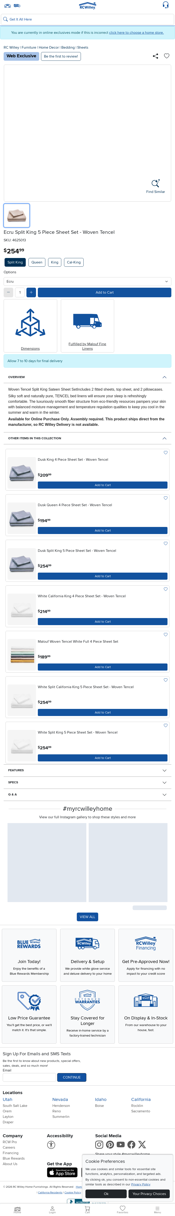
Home (79, 1199)
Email (7, 1082)
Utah (7, 1112)
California (141, 1112)
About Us (10, 1176)
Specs (13, 782)
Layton (8, 1129)
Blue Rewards (14, 1171)
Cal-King (74, 262)
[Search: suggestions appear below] (87, 19)
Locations (13, 1105)
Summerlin (60, 1129)
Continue (72, 1089)
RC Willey (11, 47)
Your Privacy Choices (149, 1194)
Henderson (61, 1118)
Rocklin (137, 1118)
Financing (10, 1165)
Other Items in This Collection (34, 438)
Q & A (12, 794)
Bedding (68, 47)
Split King (15, 262)
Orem (7, 1123)
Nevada (60, 1112)
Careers (9, 1160)
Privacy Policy (140, 1184)
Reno (56, 1123)
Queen (36, 262)
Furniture (29, 47)
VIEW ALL (87, 917)
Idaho (100, 1112)
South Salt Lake (15, 1118)
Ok (106, 1194)
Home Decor (49, 47)
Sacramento (140, 1123)
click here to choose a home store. (136, 32)
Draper (8, 1134)
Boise (99, 1118)
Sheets (82, 47)
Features (16, 770)
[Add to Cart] (102, 485)
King (54, 262)
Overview (16, 377)
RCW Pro (10, 1154)
